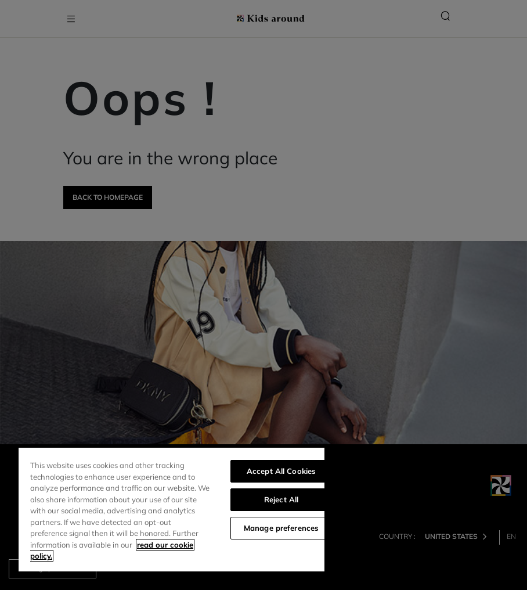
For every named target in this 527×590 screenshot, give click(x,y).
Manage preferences (281, 528)
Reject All (281, 499)
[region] (171, 509)
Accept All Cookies (281, 471)
